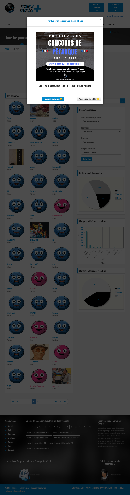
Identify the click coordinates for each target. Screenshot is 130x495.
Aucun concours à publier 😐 (89, 98)
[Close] (100, 19)
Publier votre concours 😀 (53, 98)
